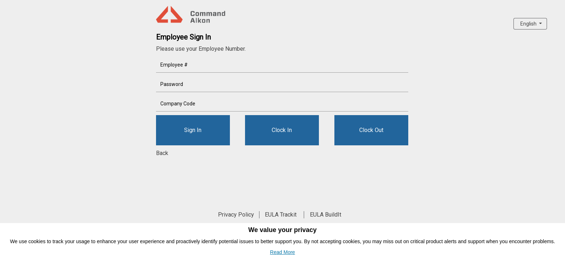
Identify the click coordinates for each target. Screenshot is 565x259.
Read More (282, 252)
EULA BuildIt (325, 214)
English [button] (529, 24)
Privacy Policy (236, 214)
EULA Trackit (281, 214)
